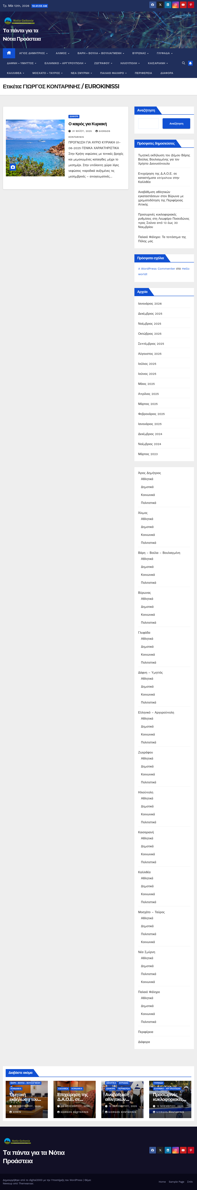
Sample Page (176, 1181)
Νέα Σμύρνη (80, 73)
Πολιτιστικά (148, 503)
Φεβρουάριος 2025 (151, 414)
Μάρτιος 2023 (148, 454)
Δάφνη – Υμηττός (21, 63)
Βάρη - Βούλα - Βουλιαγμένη (25, 1083)
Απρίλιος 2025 (148, 394)
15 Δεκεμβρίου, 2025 (123, 1106)
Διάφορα (167, 73)
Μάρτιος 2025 (148, 404)
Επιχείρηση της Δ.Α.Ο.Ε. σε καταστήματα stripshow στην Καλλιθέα (158, 178)
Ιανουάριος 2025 (150, 424)
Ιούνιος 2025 (147, 374)
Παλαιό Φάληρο (112, 73)
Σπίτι (190, 1181)
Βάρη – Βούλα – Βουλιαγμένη (100, 53)
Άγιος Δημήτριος (32, 53)
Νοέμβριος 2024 (149, 444)
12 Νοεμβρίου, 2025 (170, 1106)
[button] (183, 63)
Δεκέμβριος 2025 (150, 313)
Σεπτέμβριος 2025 (151, 344)
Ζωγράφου (102, 63)
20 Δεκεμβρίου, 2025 (75, 1106)
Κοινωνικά (148, 495)
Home (162, 1181)
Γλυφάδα (164, 53)
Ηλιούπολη (129, 63)
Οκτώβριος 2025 (150, 333)
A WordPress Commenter (156, 268)
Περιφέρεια (143, 73)
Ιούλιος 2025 (147, 364)
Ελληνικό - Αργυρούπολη (167, 1089)
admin (15, 1112)
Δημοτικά (147, 487)
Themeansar (26, 1183)
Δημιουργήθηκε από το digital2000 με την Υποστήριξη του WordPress (43, 1180)
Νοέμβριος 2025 (149, 323)
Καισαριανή (157, 63)
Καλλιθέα (14, 73)
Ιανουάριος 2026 (150, 303)
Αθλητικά (147, 479)
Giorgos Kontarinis (72, 1112)
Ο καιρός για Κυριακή (87, 123)
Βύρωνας (139, 53)
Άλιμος (61, 53)
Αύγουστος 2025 (150, 354)
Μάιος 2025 (146, 384)
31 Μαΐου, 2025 (82, 131)
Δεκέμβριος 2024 (150, 434)
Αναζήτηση (146, 110)
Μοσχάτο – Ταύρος (47, 73)
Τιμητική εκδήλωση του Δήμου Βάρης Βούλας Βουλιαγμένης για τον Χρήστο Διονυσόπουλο (164, 159)
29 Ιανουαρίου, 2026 (27, 1106)
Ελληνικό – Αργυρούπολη (64, 63)
